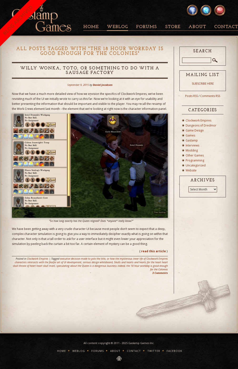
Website (191, 170)
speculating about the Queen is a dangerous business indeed (90, 265)
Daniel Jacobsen (103, 85)
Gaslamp (192, 140)
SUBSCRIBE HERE (203, 84)
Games (190, 135)
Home (91, 27)
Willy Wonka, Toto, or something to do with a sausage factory (89, 70)
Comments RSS (210, 96)
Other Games (195, 155)
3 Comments (160, 273)
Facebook (174, 351)
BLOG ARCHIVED (17, 20)
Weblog (117, 27)
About (197, 27)
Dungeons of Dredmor (201, 125)
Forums (146, 27)
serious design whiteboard (98, 262)
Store (172, 27)
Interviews (192, 145)
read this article (153, 251)
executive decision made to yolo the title (82, 258)
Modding (192, 150)
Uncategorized (196, 165)
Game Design (195, 130)
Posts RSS (191, 96)
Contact (134, 351)
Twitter (153, 351)
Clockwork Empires (37, 258)
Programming (195, 160)
